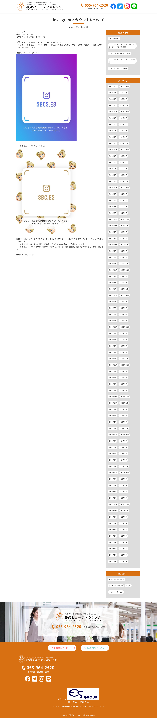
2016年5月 (112, 384)
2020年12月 (113, 245)
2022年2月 (112, 213)
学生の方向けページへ (60, 648)
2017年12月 (113, 327)
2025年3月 (112, 99)
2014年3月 (112, 460)
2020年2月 (123, 257)
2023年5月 (112, 169)
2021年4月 (112, 238)
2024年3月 (112, 137)
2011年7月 (123, 542)
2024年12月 (124, 105)
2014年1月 (112, 466)
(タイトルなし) (114, 38)
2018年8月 (123, 302)
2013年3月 (123, 491)
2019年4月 (112, 283)
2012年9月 (124, 510)
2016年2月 (123, 390)
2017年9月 (112, 333)
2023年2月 (123, 175)
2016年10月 (124, 365)
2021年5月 (123, 232)
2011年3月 (123, 555)
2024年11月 (113, 112)
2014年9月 (112, 441)
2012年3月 (123, 529)
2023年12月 (124, 143)
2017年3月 (112, 352)
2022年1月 (123, 213)
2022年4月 (112, 207)
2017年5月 (112, 346)
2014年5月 (112, 454)
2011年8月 (112, 542)
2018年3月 (112, 321)
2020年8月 (112, 251)
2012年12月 (113, 504)
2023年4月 (123, 169)
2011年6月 (112, 548)
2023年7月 (112, 162)
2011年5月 (123, 548)
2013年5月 (123, 485)
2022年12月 (124, 181)
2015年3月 (123, 422)
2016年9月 (112, 371)
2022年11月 (113, 188)
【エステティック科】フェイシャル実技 (122, 61)
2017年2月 (123, 352)
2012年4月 (112, 529)
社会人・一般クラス (116, 592)
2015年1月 (112, 428)
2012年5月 (123, 523)
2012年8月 (112, 517)
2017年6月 (123, 340)
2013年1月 (123, 498)
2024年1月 (112, 143)
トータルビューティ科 (116, 579)
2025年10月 (124, 86)
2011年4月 (112, 555)
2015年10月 (113, 403)
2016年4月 (123, 384)
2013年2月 (112, 498)
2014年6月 (123, 447)
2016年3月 (112, 390)
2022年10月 (124, 188)
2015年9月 (124, 403)
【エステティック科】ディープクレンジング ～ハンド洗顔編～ (122, 46)
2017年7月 (112, 340)
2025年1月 (112, 105)
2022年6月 (112, 200)
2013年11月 (113, 472)
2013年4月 (112, 491)
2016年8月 (123, 371)
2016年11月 (113, 365)
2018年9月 (112, 302)
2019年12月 (124, 264)
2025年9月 (112, 93)
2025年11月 (113, 86)
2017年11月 (124, 327)
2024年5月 (112, 131)
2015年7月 (123, 409)
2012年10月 (113, 510)
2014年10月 (124, 435)
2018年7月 (112, 308)
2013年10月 (124, 472)
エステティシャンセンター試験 (119, 53)
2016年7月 (112, 378)
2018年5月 (112, 314)
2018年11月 (113, 295)
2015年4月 (112, 422)
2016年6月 (123, 378)
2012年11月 (124, 504)
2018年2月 (123, 321)
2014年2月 (123, 460)
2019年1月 (112, 289)
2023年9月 (112, 156)
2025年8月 (123, 93)
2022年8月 (112, 194)
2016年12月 (124, 359)
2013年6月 (112, 485)
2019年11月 (113, 270)
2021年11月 (124, 219)
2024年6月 (123, 124)
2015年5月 (123, 416)
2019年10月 (124, 270)
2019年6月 (123, 276)
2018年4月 (123, 314)
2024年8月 (123, 118)
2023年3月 (112, 175)
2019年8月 (112, 276)
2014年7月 (112, 447)
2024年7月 (112, 124)
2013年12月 (124, 466)
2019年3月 (123, 283)
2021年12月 (113, 219)
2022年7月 (123, 194)
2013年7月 (123, 479)
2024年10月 (124, 112)
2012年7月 (123, 517)
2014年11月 (113, 435)
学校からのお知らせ (116, 586)
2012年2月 (112, 536)
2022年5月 (123, 200)
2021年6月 (112, 232)
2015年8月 (112, 409)
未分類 (128, 586)
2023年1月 (112, 181)
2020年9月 (124, 245)
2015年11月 (124, 397)
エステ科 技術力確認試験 (118, 68)
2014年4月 (123, 454)
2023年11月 (113, 150)
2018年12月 (124, 289)
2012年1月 (123, 536)
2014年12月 (124, 428)
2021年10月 (113, 226)
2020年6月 (112, 257)
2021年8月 (124, 226)
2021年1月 (123, 238)
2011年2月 (112, 561)
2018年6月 (123, 308)
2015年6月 (112, 416)
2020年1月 (112, 264)
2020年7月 (123, 251)
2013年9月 (112, 479)
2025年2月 (123, 99)
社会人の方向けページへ (94, 648)
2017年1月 (112, 359)
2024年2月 (123, 137)
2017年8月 (123, 333)
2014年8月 (123, 441)
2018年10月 (124, 295)
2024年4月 (123, 131)
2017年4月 (123, 346)
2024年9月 (112, 118)
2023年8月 (123, 156)
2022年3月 (123, 207)
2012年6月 (112, 523)
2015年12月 (113, 397)
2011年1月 (123, 561)
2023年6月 (123, 162)
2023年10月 (124, 150)
